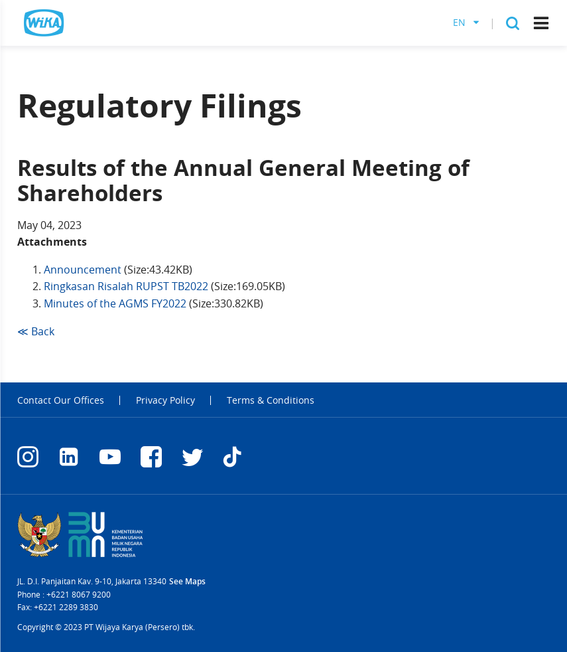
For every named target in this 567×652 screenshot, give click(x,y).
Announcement (82, 269)
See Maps (187, 581)
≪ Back (35, 331)
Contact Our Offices (60, 400)
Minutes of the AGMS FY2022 (115, 303)
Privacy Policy (165, 400)
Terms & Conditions (270, 400)
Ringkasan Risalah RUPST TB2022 (126, 286)
